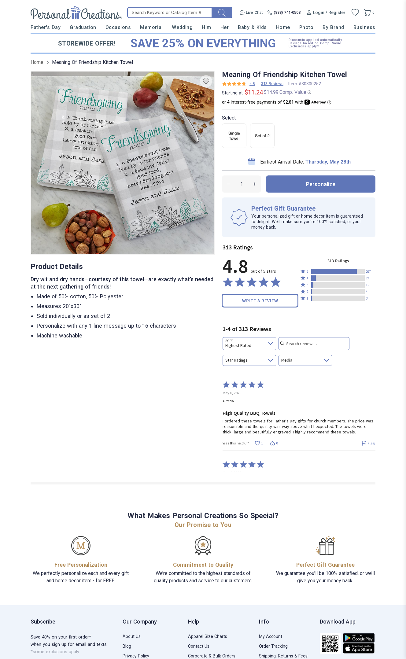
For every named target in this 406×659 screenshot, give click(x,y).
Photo (306, 27)
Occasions (118, 27)
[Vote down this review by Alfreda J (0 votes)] (274, 443)
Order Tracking (273, 646)
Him (206, 27)
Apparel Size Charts (207, 636)
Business (364, 27)
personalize (320, 184)
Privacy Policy (136, 655)
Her (224, 27)
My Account (270, 636)
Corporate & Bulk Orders (211, 655)
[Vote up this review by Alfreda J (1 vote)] (259, 443)
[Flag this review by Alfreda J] (367, 443)
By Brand (333, 27)
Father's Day (46, 27)
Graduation (83, 27)
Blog (127, 646)
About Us (132, 636)
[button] (338, 271)
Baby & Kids (252, 27)
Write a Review (260, 301)
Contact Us (198, 646)
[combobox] (249, 343)
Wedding (182, 27)
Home (283, 27)
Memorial (151, 27)
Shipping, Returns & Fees (283, 655)
